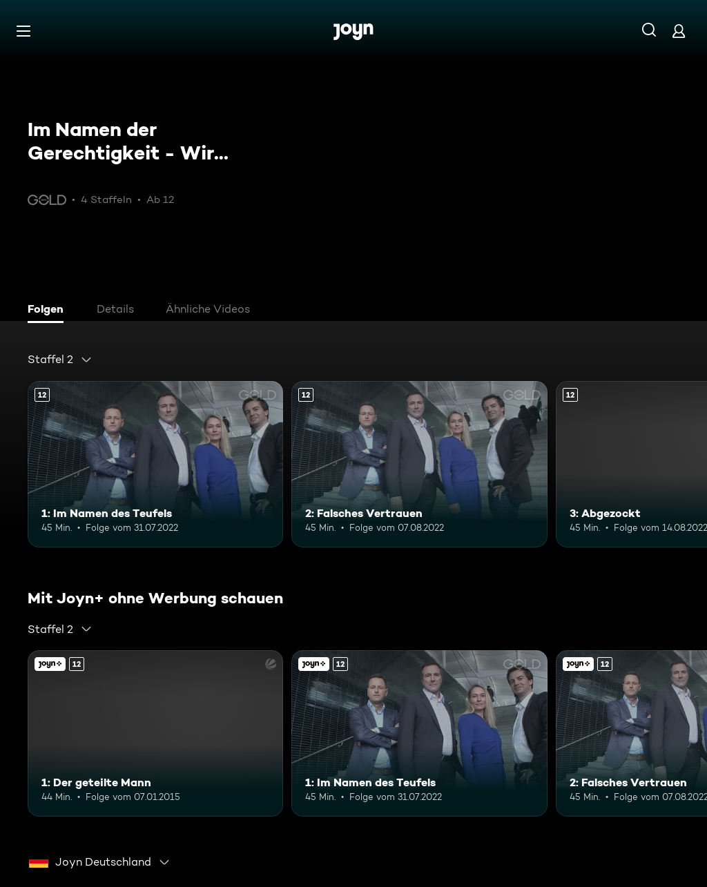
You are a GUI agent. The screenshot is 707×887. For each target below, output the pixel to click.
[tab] (49, 310)
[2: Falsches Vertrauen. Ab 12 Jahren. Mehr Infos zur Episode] (419, 464)
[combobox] (60, 360)
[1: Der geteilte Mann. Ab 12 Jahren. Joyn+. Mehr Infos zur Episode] (155, 733)
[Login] (678, 31)
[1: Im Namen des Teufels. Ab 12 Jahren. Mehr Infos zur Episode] (155, 464)
